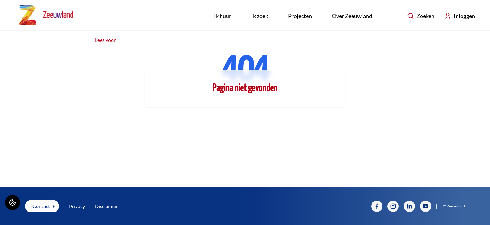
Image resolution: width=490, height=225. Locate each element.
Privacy (77, 206)
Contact (41, 206)
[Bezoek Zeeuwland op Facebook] (376, 206)
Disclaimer (106, 206)
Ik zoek (259, 15)
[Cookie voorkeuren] (12, 202)
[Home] (46, 15)
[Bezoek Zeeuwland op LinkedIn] (409, 206)
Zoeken (420, 15)
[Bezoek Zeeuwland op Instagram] (393, 206)
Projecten (300, 15)
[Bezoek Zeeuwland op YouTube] (425, 206)
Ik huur (222, 15)
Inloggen (459, 15)
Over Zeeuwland (352, 15)
